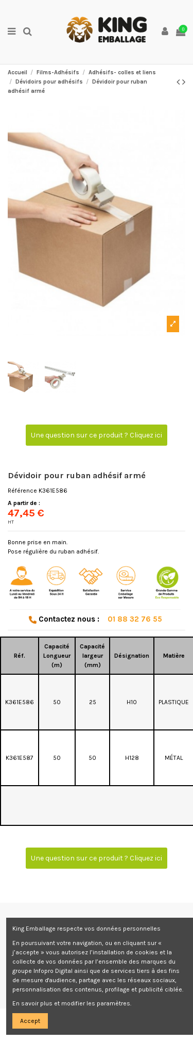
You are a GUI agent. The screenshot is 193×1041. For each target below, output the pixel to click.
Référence (22, 490)
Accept (30, 1020)
